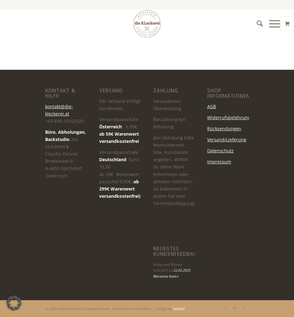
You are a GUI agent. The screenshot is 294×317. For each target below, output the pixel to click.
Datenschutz (220, 151)
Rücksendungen (224, 129)
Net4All (178, 308)
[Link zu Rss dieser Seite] (244, 308)
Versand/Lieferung (226, 140)
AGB (211, 106)
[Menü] (271, 23)
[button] (14, 303)
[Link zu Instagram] (225, 308)
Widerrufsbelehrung (228, 117)
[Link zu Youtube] (234, 308)
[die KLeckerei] (147, 23)
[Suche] (256, 23)
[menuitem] (256, 23)
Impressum (219, 162)
